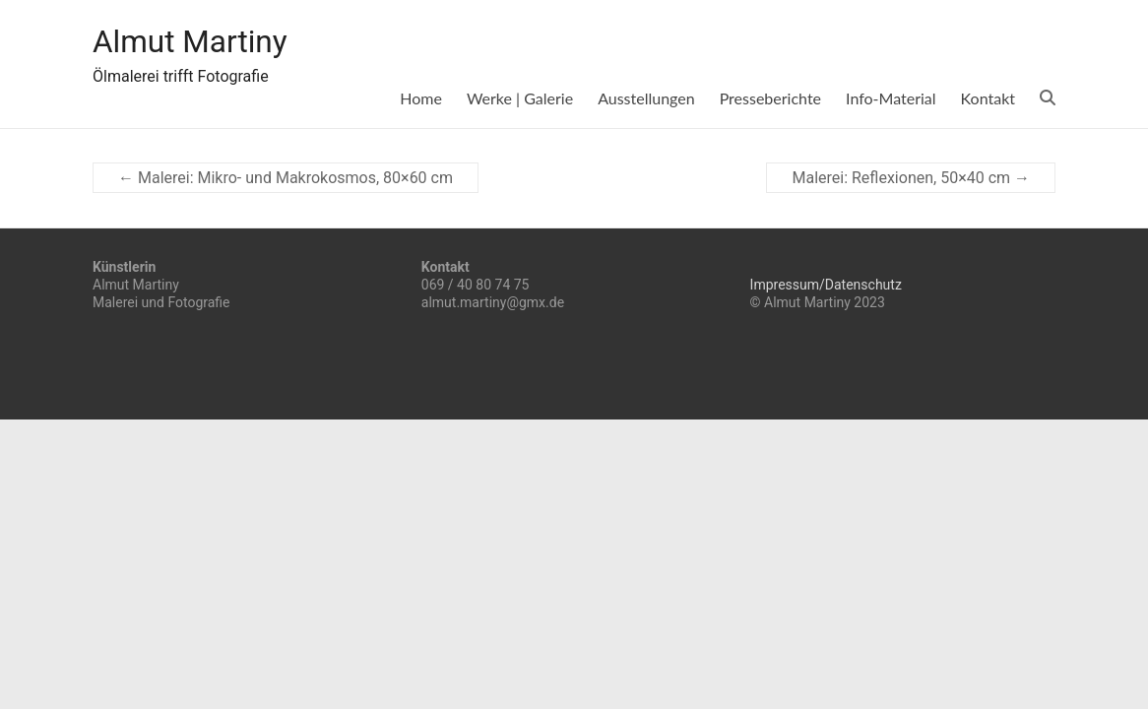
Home (421, 98)
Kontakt (988, 98)
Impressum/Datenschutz (826, 284)
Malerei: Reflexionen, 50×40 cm (911, 177)
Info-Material (891, 98)
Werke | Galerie (520, 98)
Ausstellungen (646, 98)
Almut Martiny (204, 42)
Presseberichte (770, 98)
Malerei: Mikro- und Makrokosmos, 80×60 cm (285, 177)
